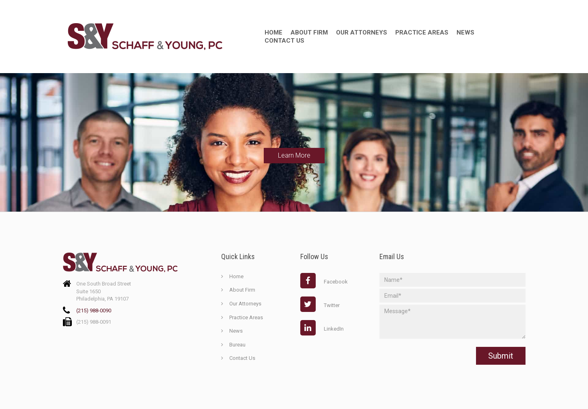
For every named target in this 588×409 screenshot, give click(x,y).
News (465, 32)
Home (273, 32)
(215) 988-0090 (93, 310)
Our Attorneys (361, 32)
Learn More (294, 155)
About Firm (242, 290)
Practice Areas (421, 32)
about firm (309, 32)
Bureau (237, 345)
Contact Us (284, 40)
